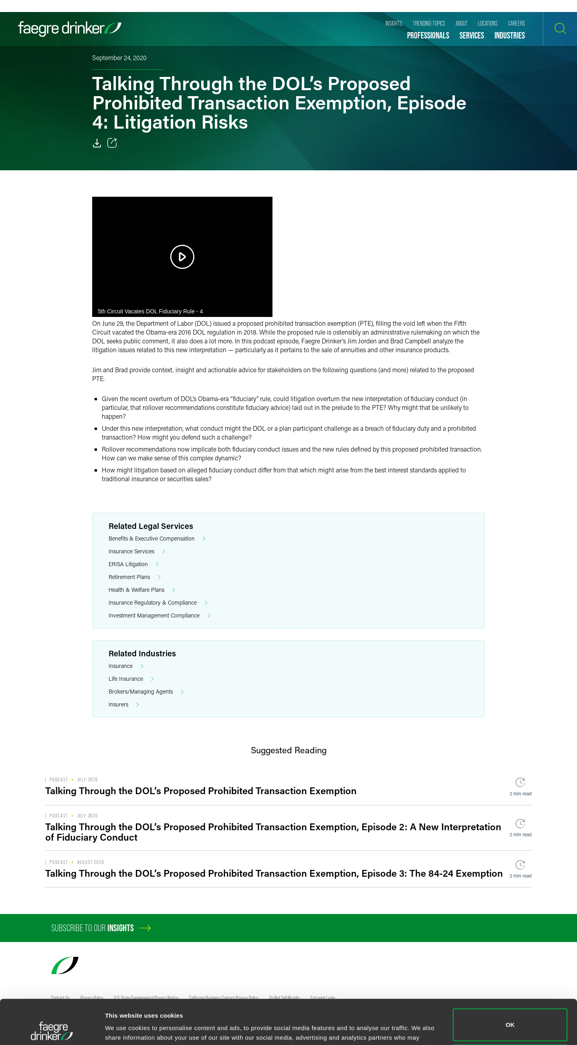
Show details (123, 1027)
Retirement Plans (135, 577)
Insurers (124, 704)
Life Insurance (131, 679)
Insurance (126, 666)
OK (510, 983)
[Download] (97, 143)
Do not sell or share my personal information (510, 1019)
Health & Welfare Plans (142, 590)
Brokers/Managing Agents (146, 692)
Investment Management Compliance (159, 615)
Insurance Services (137, 551)
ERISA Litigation (134, 564)
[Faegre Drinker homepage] (69, 29)
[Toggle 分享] (112, 143)
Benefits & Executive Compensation (157, 539)
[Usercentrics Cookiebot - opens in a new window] (52, 1029)
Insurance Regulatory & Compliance (158, 603)
